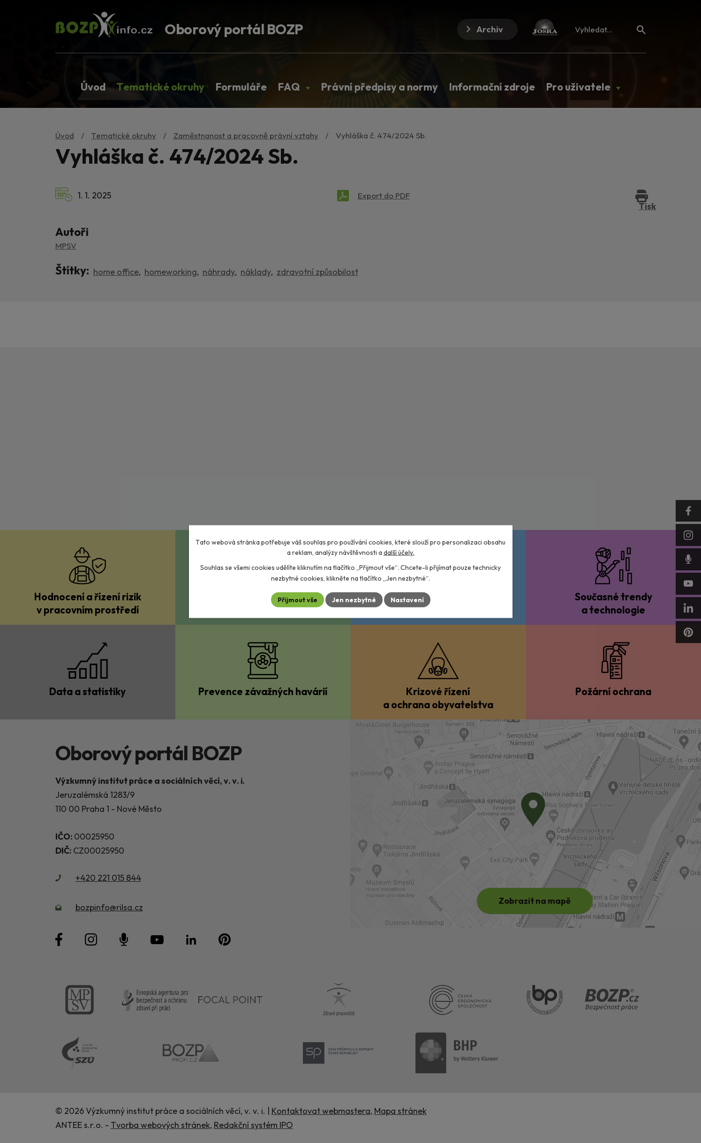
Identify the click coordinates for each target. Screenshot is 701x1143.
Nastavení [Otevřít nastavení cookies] (407, 599)
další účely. (399, 552)
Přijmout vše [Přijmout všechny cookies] (297, 599)
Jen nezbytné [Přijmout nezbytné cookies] (354, 599)
